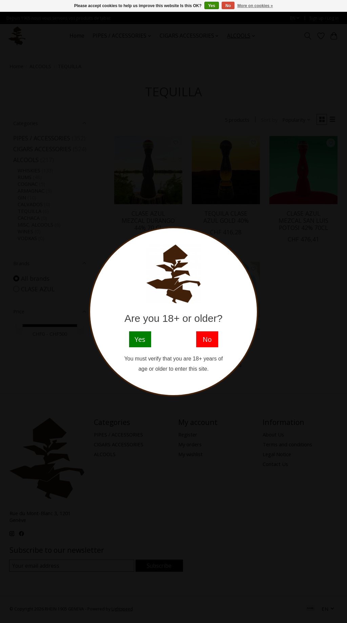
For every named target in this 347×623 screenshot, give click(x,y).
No (228, 5)
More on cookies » (255, 5)
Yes (211, 5)
